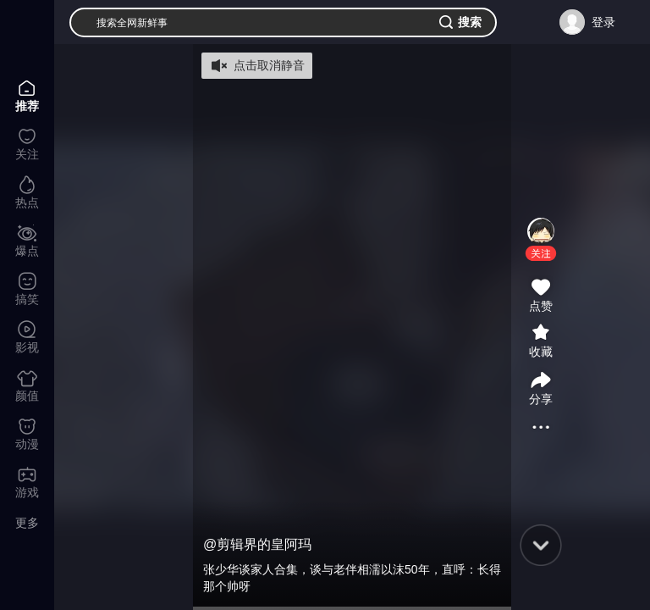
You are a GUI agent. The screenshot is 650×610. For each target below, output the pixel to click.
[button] (540, 253)
